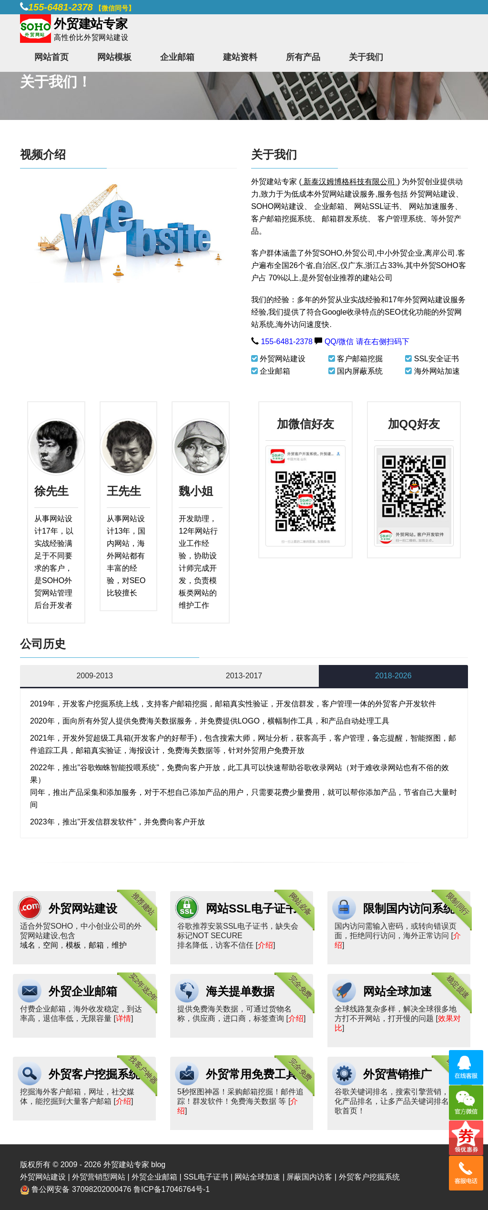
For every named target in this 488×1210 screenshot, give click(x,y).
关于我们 (366, 57)
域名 (27, 945)
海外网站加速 (437, 371)
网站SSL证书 (376, 206)
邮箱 (96, 945)
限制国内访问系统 (409, 908)
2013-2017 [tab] (244, 676)
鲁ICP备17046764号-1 (171, 1189)
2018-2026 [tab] (393, 676)
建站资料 (240, 57)
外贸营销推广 (397, 1074)
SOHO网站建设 (277, 206)
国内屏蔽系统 (360, 371)
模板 (73, 945)
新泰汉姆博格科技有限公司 (349, 182)
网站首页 (51, 57)
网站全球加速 (397, 991)
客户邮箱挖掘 (360, 359)
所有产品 (303, 57)
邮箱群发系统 (344, 219)
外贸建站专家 (275, 182)
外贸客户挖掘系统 (94, 1074)
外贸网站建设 (433, 194)
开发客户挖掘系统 (92, 704)
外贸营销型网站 (98, 1177)
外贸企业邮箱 (83, 991)
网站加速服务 (432, 206)
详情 (123, 1018)
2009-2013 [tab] (94, 676)
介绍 (265, 945)
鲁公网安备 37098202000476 (81, 1189)
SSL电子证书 (205, 1177)
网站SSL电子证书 (251, 908)
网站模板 (114, 57)
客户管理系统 (400, 219)
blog (158, 1164)
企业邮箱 (177, 57)
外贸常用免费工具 (251, 1074)
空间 (50, 945)
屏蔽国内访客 (309, 1177)
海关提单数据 (240, 991)
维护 (119, 945)
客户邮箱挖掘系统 (281, 219)
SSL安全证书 (436, 359)
